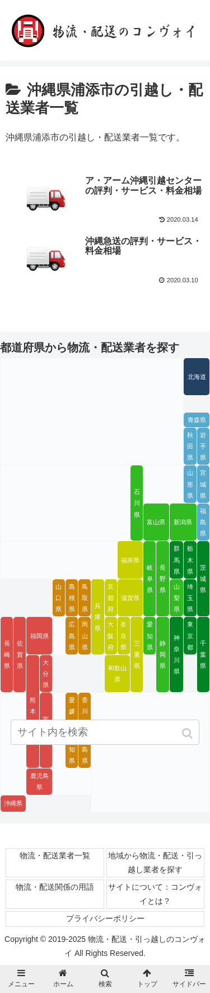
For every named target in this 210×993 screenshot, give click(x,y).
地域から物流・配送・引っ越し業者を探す (155, 862)
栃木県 (190, 559)
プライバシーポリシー (105, 918)
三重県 (137, 654)
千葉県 (203, 654)
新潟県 (183, 522)
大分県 (46, 673)
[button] (188, 733)
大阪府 (111, 635)
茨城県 (203, 578)
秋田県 (190, 446)
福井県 (130, 560)
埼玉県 (190, 597)
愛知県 (150, 635)
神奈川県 (177, 654)
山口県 (58, 597)
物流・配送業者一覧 (55, 855)
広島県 (72, 635)
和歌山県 (117, 674)
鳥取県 (85, 597)
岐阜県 (150, 578)
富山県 (156, 522)
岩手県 (203, 446)
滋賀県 (130, 597)
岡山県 (85, 635)
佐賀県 (20, 654)
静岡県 (163, 654)
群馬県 (177, 559)
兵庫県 (98, 617)
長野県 (163, 578)
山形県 (190, 483)
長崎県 (7, 654)
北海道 (197, 376)
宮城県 (203, 483)
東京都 (190, 635)
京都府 (111, 597)
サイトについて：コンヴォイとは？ (155, 893)
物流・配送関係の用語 (55, 886)
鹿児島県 (39, 781)
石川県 (137, 503)
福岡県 (39, 636)
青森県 (197, 420)
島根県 (72, 597)
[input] (105, 732)
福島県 (203, 522)
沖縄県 (13, 803)
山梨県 (177, 597)
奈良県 (123, 635)
